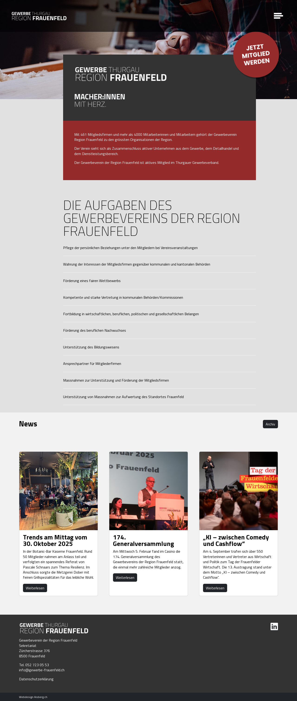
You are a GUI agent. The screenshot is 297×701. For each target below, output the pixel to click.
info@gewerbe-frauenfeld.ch (42, 670)
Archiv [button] (270, 424)
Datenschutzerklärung (36, 679)
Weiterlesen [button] (35, 588)
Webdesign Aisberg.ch (33, 697)
